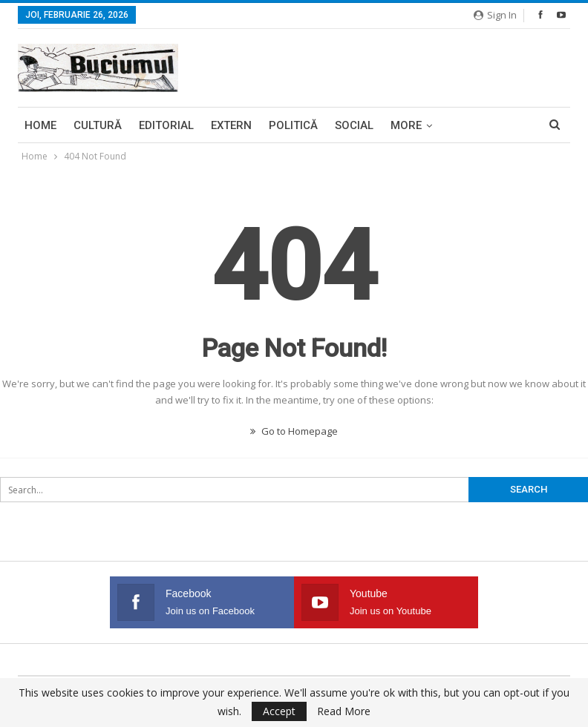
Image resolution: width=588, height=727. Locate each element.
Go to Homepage (294, 431)
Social (354, 125)
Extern (231, 125)
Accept (279, 711)
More (406, 125)
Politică (293, 125)
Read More (343, 711)
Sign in (495, 15)
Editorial (166, 125)
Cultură (98, 125)
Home (40, 125)
